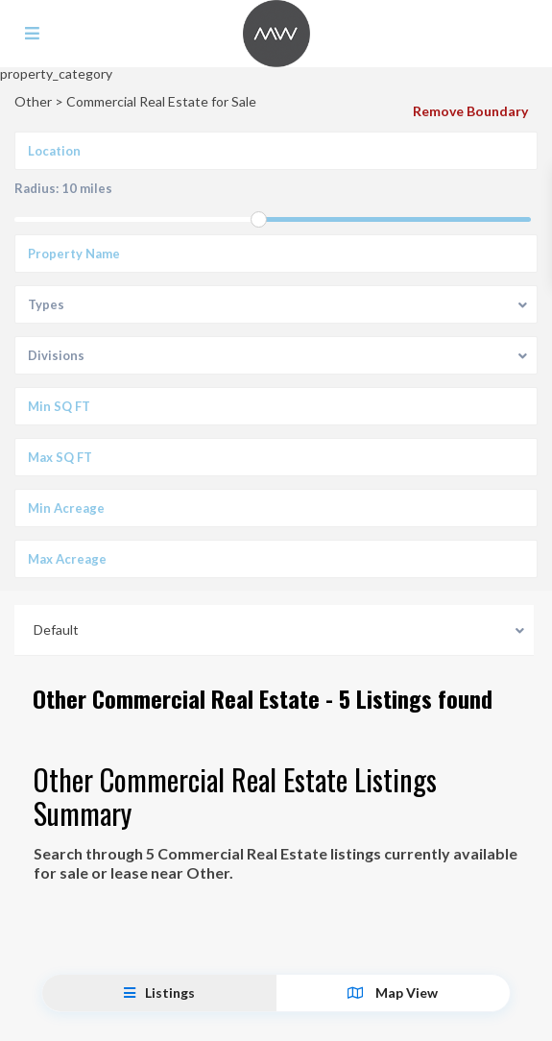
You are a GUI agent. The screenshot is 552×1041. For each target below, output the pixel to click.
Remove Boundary (470, 111)
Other (33, 101)
